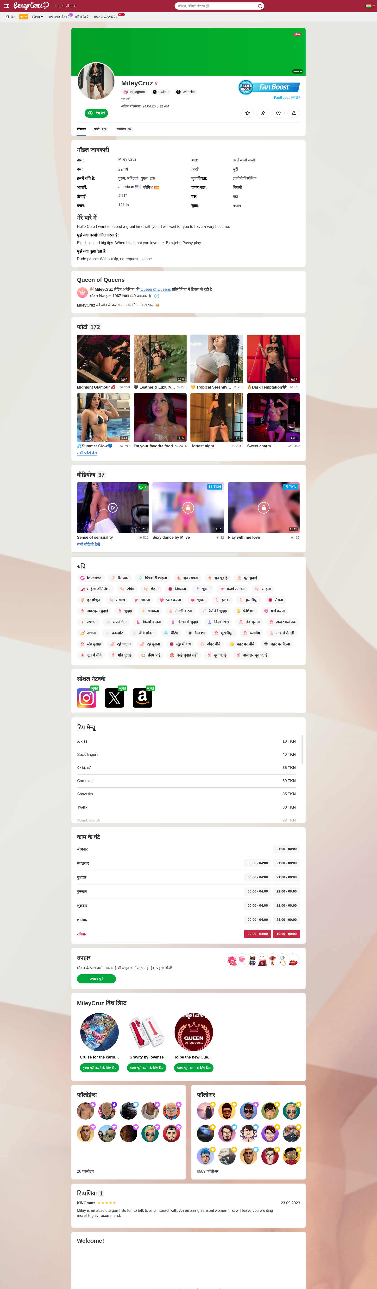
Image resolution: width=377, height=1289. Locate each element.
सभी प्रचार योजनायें (60, 16)
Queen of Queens (155, 289)
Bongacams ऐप (106, 16)
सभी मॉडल (9, 16)
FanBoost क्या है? (287, 98)
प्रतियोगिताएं (81, 16)
